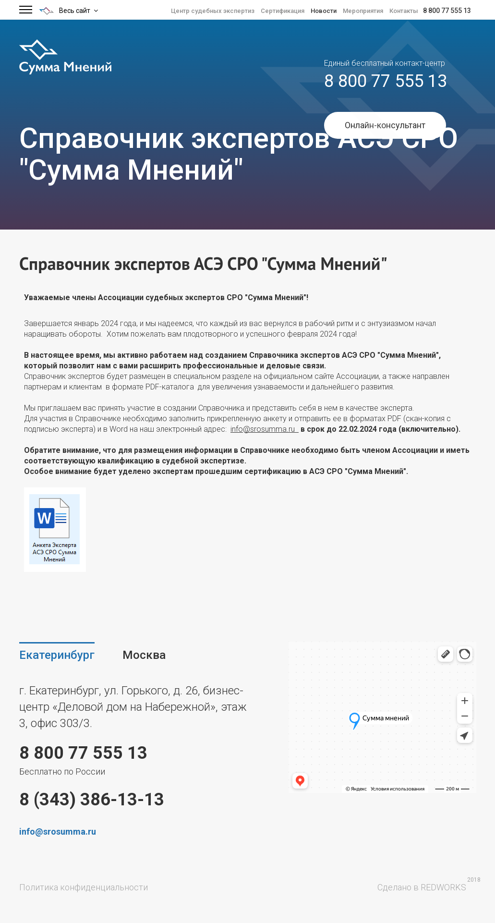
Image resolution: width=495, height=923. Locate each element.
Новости (324, 10)
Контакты (403, 10)
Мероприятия (363, 10)
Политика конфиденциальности (83, 887)
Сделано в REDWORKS (421, 887)
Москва (144, 655)
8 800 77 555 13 (447, 10)
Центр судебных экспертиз (212, 10)
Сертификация (282, 10)
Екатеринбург (57, 655)
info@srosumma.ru (264, 429)
